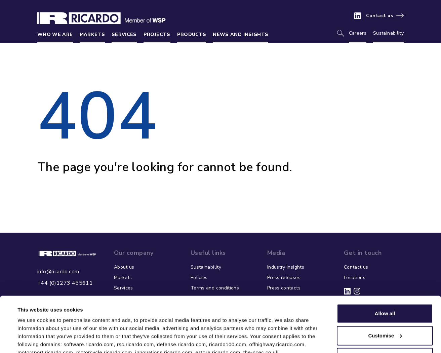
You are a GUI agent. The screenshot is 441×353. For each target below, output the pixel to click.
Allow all (385, 266)
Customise (385, 288)
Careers (357, 33)
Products (191, 34)
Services (124, 34)
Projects (157, 34)
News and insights (240, 34)
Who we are (55, 34)
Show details (33, 340)
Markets (92, 34)
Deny (385, 310)
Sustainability (388, 33)
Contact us (379, 15)
